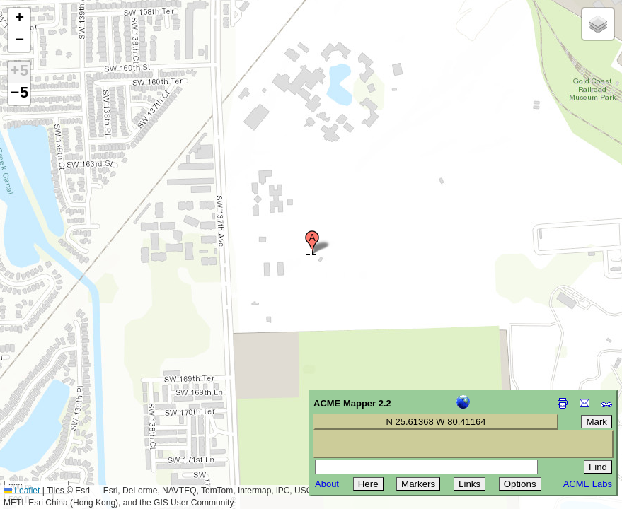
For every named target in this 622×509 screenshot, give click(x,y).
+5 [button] (19, 72)
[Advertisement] (75, 408)
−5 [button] (19, 94)
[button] (312, 242)
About (327, 484)
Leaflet (22, 491)
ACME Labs (587, 484)
